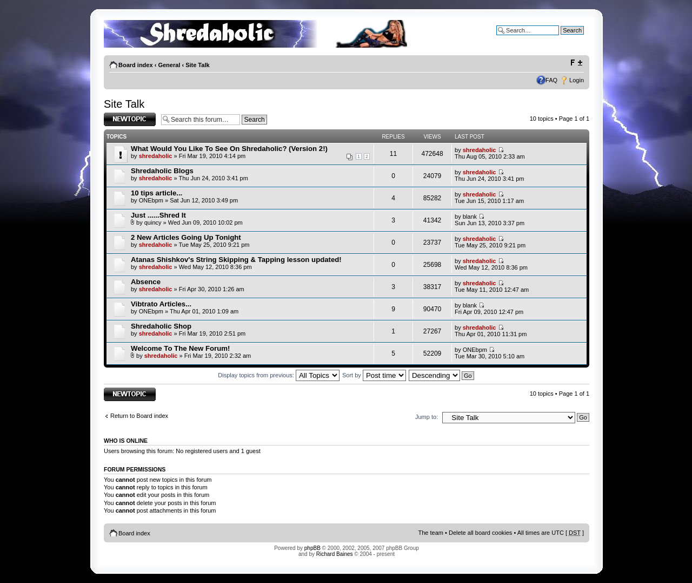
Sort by (374, 375)
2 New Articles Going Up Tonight (186, 237)
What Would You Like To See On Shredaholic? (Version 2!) (229, 149)
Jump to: (426, 417)
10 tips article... (156, 193)
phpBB (312, 548)
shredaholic (155, 156)
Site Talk (197, 65)
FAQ (551, 80)
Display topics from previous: (279, 375)
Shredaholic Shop (161, 326)
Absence (146, 282)
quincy (153, 222)
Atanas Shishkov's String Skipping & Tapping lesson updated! (236, 260)
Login (576, 80)
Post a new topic (130, 119)
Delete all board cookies (480, 532)
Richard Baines (334, 554)
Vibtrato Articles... (161, 304)
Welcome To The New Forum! (180, 348)
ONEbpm (151, 200)
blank (470, 216)
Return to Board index (139, 415)
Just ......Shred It (158, 215)
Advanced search (561, 38)
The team (430, 532)
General (169, 65)
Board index (135, 65)
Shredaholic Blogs (162, 171)
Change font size (576, 63)
